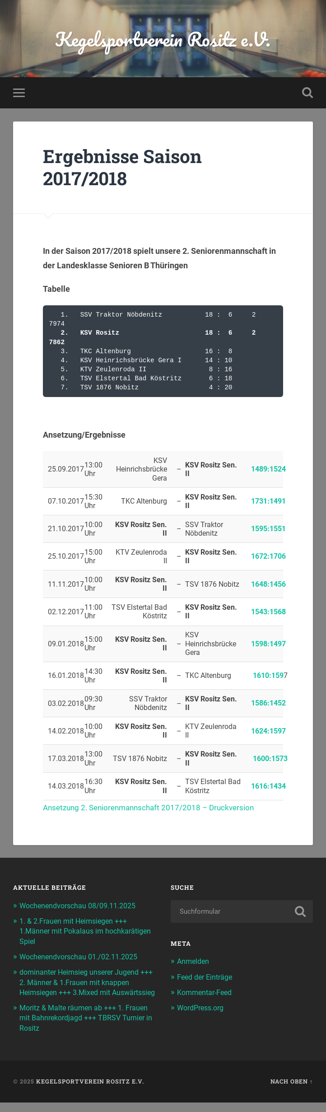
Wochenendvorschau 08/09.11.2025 (81, 905)
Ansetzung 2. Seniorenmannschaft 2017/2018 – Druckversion (154, 807)
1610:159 (268, 675)
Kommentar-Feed (207, 992)
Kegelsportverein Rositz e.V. (163, 39)
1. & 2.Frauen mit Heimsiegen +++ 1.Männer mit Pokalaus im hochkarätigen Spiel (77, 930)
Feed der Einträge (207, 976)
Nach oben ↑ (291, 1091)
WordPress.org (203, 1007)
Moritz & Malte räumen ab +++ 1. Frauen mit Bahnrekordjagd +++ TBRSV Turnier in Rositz (86, 1027)
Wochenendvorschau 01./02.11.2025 (82, 956)
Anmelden (194, 961)
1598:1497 (268, 644)
